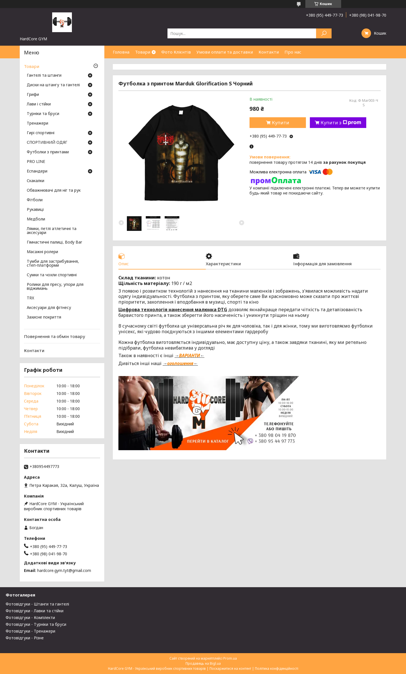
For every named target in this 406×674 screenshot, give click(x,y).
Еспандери (37, 171)
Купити (280, 123)
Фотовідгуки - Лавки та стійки (34, 610)
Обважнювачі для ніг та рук (54, 190)
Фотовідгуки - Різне (25, 637)
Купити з (341, 123)
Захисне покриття (44, 317)
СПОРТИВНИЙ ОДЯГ (47, 142)
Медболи (36, 219)
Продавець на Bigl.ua (203, 663)
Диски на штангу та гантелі (53, 85)
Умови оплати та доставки (225, 52)
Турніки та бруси (43, 114)
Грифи (33, 94)
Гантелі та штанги (44, 75)
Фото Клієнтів (176, 52)
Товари (142, 52)
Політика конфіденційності (276, 668)
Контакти (269, 52)
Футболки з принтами (48, 152)
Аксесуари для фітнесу (49, 308)
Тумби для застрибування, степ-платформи (53, 263)
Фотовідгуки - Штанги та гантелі (37, 604)
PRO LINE (36, 162)
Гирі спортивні (40, 133)
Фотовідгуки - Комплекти (30, 617)
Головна (121, 52)
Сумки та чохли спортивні (52, 275)
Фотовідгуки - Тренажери (30, 631)
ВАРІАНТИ (189, 355)
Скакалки (35, 181)
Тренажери (37, 123)
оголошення (180, 363)
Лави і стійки (39, 104)
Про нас (292, 52)
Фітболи (35, 200)
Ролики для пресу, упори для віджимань (55, 286)
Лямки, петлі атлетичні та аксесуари (51, 231)
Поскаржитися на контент (230, 668)
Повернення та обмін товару (54, 336)
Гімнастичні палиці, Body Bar (54, 242)
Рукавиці (35, 209)
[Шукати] (324, 33)
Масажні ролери (42, 252)
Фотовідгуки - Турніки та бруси (36, 624)
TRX (30, 298)
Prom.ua (230, 658)
